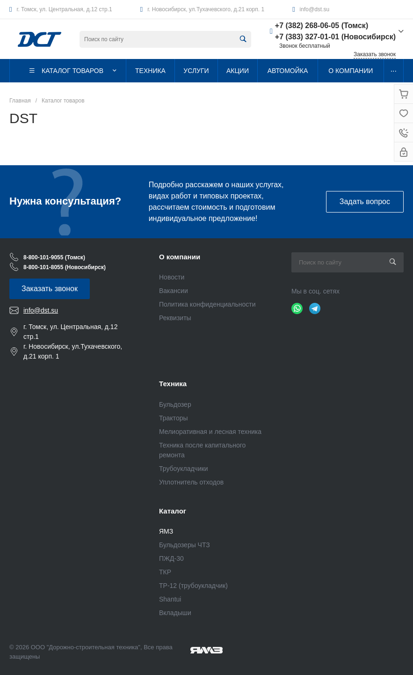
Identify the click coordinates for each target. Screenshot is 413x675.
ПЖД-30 (171, 558)
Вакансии (173, 290)
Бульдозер (175, 404)
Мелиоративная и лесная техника (210, 431)
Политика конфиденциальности (207, 304)
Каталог (172, 511)
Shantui (170, 599)
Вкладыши (175, 612)
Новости (171, 277)
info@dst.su (315, 9)
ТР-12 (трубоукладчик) (193, 585)
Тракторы (173, 418)
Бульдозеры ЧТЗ (184, 545)
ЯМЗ (166, 531)
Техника (173, 384)
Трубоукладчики (183, 468)
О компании (179, 257)
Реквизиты (175, 318)
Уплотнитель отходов (191, 482)
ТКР (165, 572)
